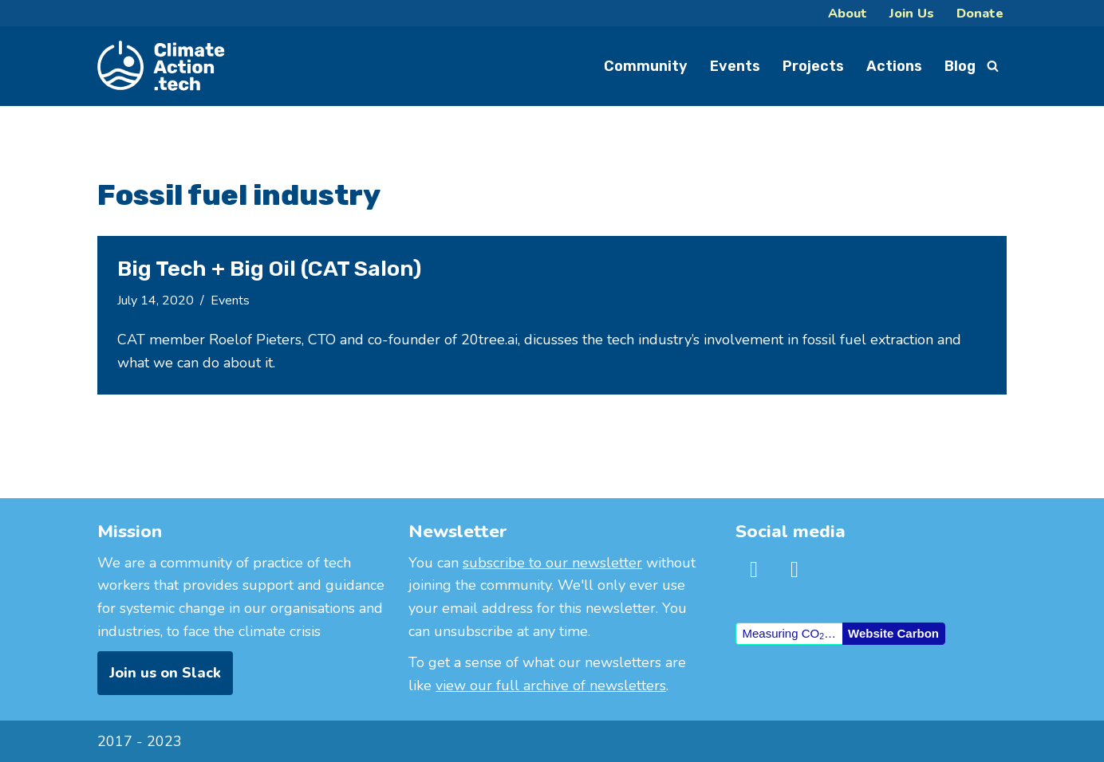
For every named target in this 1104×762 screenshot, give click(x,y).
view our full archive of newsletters (551, 685)
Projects (813, 66)
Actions (894, 66)
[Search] (993, 66)
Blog (960, 66)
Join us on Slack (165, 672)
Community (646, 66)
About (847, 13)
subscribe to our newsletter (552, 562)
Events (735, 66)
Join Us (911, 13)
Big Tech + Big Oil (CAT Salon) (269, 268)
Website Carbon (893, 633)
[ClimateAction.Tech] (161, 66)
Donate (979, 13)
